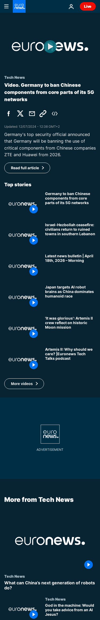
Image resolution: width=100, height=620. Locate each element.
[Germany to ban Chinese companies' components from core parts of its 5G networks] (70, 204)
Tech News (14, 576)
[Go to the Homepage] (19, 6)
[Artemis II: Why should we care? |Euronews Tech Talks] (70, 359)
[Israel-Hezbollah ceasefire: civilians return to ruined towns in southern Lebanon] (70, 235)
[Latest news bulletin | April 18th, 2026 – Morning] (70, 266)
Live (87, 6)
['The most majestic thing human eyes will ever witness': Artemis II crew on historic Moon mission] (70, 328)
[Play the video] (50, 46)
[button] (24, 383)
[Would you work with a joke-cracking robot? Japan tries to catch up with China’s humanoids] (70, 297)
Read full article (25, 168)
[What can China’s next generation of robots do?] (50, 585)
